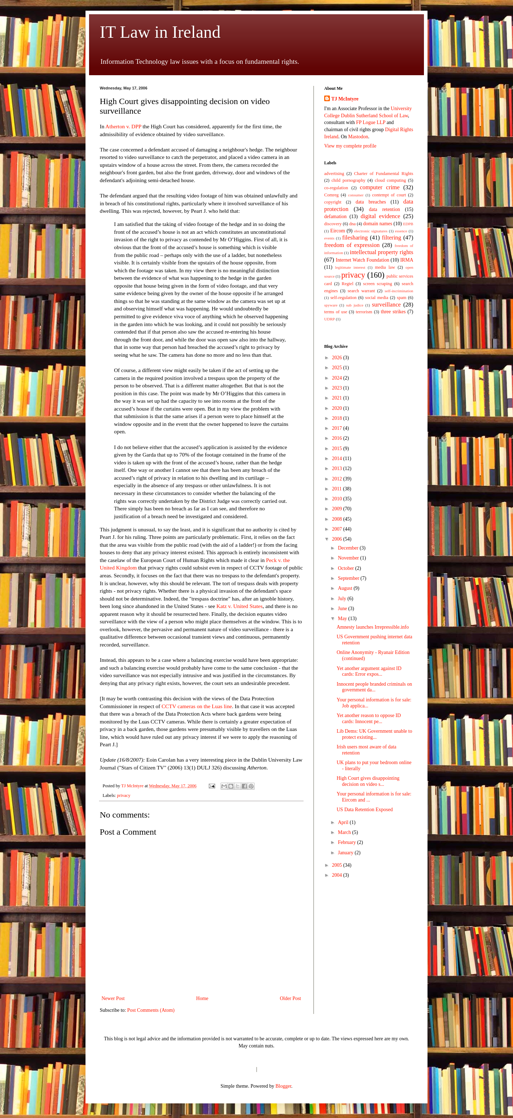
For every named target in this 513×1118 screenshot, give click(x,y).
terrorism (364, 311)
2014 (337, 458)
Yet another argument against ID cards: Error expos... (369, 671)
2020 (337, 408)
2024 (337, 378)
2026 (337, 357)
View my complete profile (350, 146)
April (343, 822)
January (346, 852)
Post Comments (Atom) (151, 1010)
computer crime (380, 187)
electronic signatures (371, 231)
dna (352, 223)
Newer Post (113, 998)
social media (376, 297)
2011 (337, 488)
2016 (337, 438)
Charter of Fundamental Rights (383, 173)
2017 (337, 428)
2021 (337, 398)
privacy (123, 795)
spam (401, 297)
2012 (337, 478)
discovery (333, 223)
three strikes (393, 311)
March (345, 832)
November (349, 558)
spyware (330, 305)
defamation (335, 216)
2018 (337, 418)
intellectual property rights (381, 252)
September (349, 578)
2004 (337, 875)
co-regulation (336, 187)
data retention (384, 209)
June (343, 608)
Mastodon (358, 136)
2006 (337, 539)
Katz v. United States (239, 606)
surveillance (386, 304)
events (329, 238)
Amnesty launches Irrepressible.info (373, 627)
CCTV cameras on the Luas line (197, 706)
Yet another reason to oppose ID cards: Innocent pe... (369, 718)
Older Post (290, 998)
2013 (337, 468)
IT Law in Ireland (160, 31)
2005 (337, 865)
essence (401, 231)
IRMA (406, 260)
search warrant (361, 290)
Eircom (337, 230)
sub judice (354, 305)
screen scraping (377, 283)
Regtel (347, 283)
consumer (356, 195)
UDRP (329, 319)
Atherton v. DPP (122, 126)
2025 (337, 367)
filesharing (355, 237)
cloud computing (390, 180)
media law (385, 267)
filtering (391, 237)
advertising (334, 173)
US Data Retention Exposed (365, 809)
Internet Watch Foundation (362, 260)
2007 (337, 529)
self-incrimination (399, 291)
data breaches (371, 202)
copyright (332, 202)
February (347, 842)
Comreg (331, 194)
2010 (337, 498)
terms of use (335, 311)
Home (202, 998)
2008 (337, 519)
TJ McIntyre (344, 99)
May (343, 618)
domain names (377, 223)
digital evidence (380, 216)
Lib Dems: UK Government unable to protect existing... (374, 734)
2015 (337, 448)
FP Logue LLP (370, 122)
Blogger (283, 1086)
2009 (337, 508)
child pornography (348, 180)
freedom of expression (352, 245)
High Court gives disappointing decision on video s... (368, 781)
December (348, 548)
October (346, 568)
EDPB (408, 224)
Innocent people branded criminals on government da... (374, 687)
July (342, 598)
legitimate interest (350, 267)
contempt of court (389, 194)
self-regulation (343, 297)
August (345, 588)
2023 (337, 388)
